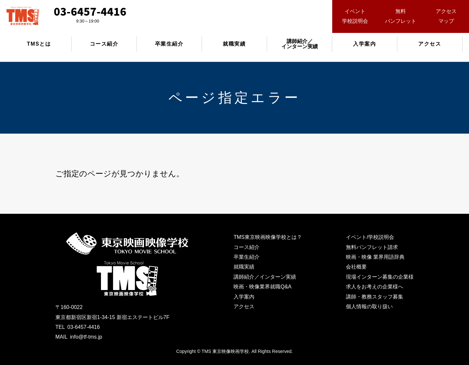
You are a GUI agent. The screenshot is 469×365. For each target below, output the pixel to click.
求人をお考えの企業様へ (374, 286)
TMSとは (39, 44)
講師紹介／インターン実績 (265, 277)
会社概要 (356, 267)
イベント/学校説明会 (370, 237)
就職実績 (234, 44)
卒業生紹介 (169, 44)
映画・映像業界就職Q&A (262, 286)
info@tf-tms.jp (86, 337)
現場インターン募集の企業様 (380, 277)
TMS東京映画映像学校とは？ (268, 237)
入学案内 (364, 44)
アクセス (429, 44)
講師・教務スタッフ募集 (374, 296)
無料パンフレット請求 (372, 247)
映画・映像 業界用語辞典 (375, 257)
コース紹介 (104, 44)
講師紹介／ (299, 43)
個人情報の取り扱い (369, 306)
